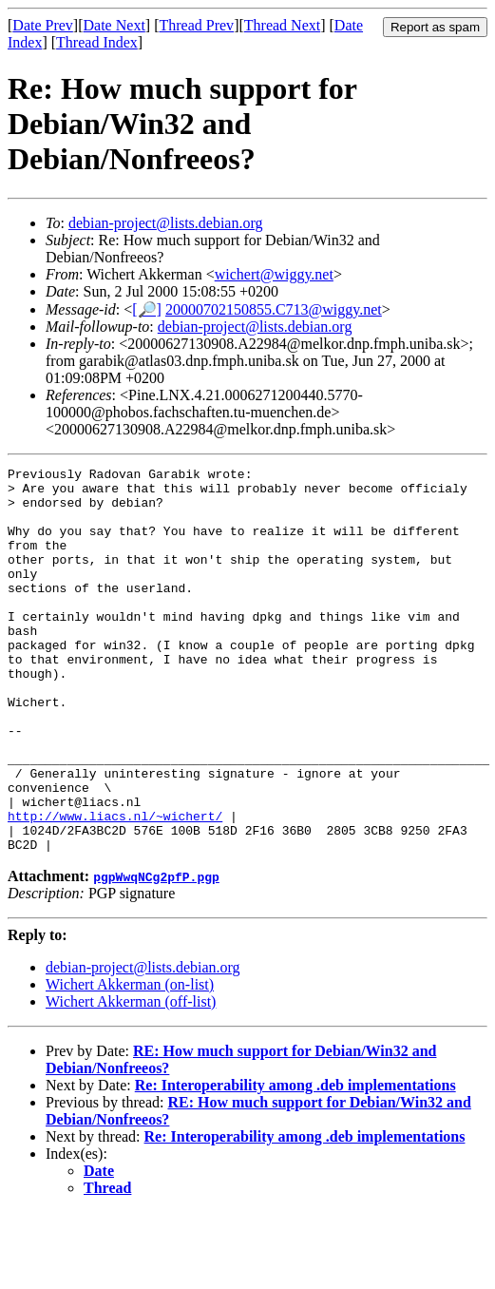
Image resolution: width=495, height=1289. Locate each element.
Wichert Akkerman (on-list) (130, 1061)
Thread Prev (196, 25)
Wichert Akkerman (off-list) (131, 1078)
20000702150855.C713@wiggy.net (273, 309)
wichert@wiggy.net (274, 274)
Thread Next (282, 25)
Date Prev (42, 25)
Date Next (114, 25)
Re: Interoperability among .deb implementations (295, 1162)
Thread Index (97, 42)
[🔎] (147, 309)
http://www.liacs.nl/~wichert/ (115, 886)
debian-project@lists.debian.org (165, 223)
